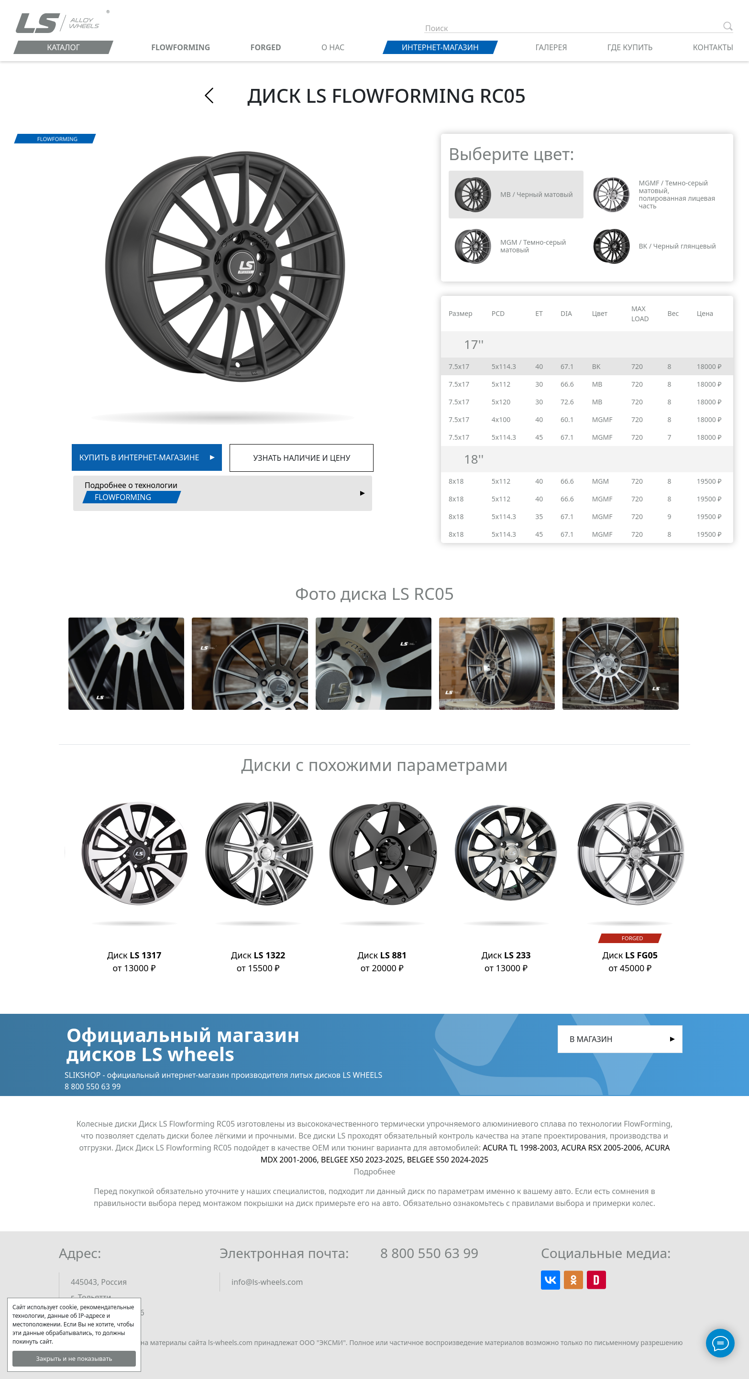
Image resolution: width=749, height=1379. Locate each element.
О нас (332, 47)
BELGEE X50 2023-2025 (364, 1159)
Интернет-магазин (440, 47)
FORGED (266, 47)
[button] (126, 664)
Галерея (551, 47)
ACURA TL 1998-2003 (522, 1147)
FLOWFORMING (180, 47)
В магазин (591, 1039)
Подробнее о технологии (131, 491)
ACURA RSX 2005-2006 (603, 1147)
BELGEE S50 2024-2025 (448, 1159)
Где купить (630, 47)
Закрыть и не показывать (74, 1358)
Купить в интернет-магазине (139, 457)
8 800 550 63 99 (429, 1253)
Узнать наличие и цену (301, 458)
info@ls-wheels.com (267, 1282)
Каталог (63, 47)
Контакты (713, 47)
